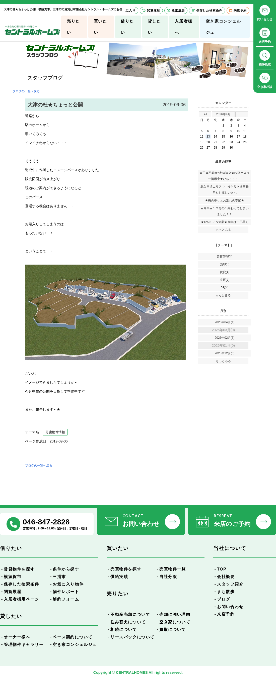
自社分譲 (168, 577)
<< (205, 114)
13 (208, 136)
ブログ (223, 599)
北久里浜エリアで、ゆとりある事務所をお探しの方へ (224, 189)
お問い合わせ (230, 607)
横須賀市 (12, 577)
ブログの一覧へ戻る (26, 91)
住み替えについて (128, 622)
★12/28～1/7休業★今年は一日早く (225, 222)
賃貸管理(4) (225, 256)
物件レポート (66, 592)
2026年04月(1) (225, 322)
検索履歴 (176, 10)
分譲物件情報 (55, 432)
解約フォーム (66, 599)
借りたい (127, 27)
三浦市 (59, 577)
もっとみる (223, 230)
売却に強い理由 (174, 614)
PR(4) (224, 287)
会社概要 (226, 577)
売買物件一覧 (172, 569)
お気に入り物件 (68, 584)
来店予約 (226, 614)
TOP (221, 569)
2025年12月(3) (225, 353)
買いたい (100, 27)
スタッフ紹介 (230, 584)
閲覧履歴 (12, 592)
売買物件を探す (125, 569)
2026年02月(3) (225, 338)
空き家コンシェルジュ (223, 27)
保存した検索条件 (21, 584)
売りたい (73, 27)
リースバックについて (132, 637)
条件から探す (66, 569)
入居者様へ (183, 27)
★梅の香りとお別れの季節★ (224, 200)
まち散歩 (226, 592)
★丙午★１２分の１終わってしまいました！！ (224, 211)
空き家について (174, 622)
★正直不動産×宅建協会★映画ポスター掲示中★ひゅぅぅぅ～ (224, 176)
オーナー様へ (17, 637)
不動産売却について (130, 614)
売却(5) (225, 264)
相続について (123, 629)
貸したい (154, 27)
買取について (172, 629)
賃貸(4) (225, 272)
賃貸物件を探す (19, 569)
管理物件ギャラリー (23, 644)
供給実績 (119, 577)
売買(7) (225, 280)
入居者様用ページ (21, 599)
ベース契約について (72, 637)
